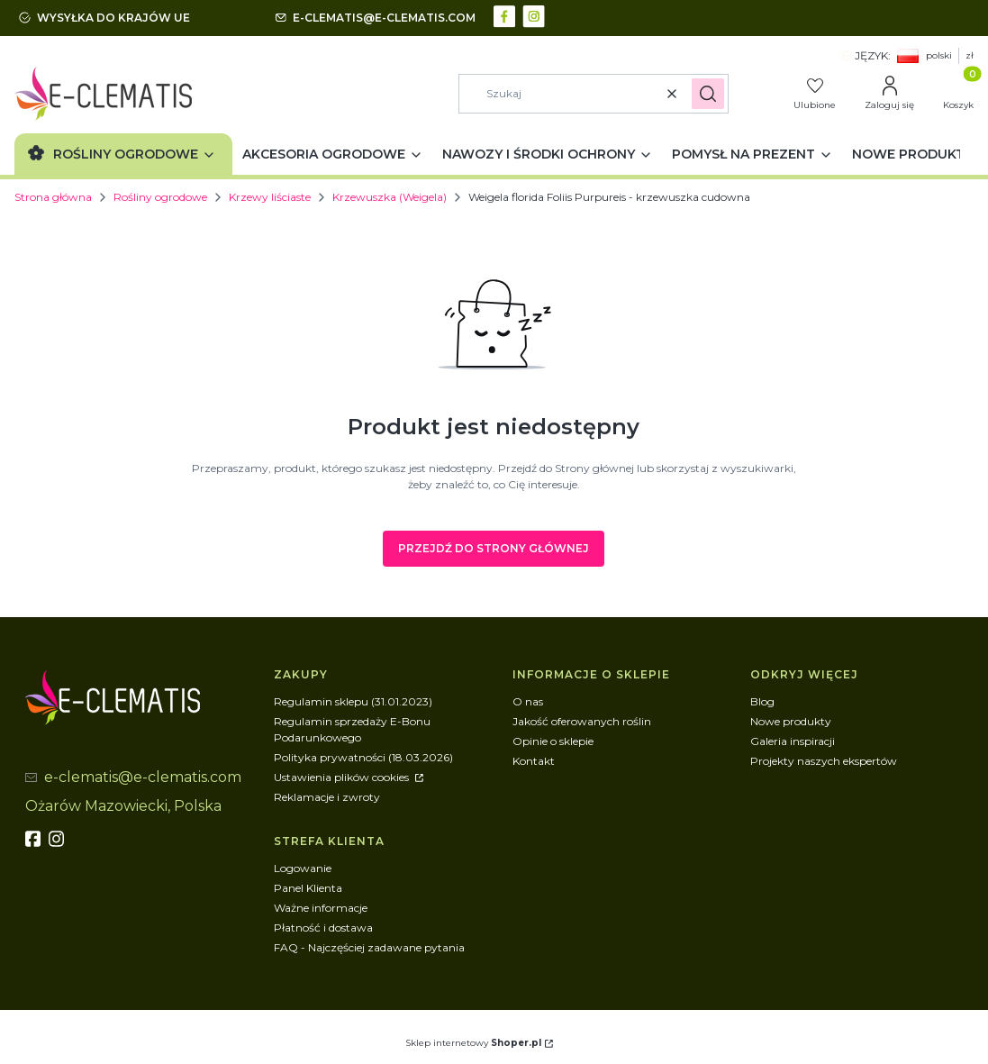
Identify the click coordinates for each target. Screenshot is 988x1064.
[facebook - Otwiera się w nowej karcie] (507, 15)
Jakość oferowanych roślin (581, 721)
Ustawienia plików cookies (343, 777)
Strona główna (53, 197)
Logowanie (302, 868)
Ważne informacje (320, 907)
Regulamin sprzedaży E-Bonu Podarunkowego (352, 729)
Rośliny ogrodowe (160, 197)
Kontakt (533, 761)
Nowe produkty (790, 721)
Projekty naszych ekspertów (823, 761)
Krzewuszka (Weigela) (389, 197)
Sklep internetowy (473, 1043)
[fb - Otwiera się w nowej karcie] (35, 839)
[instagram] (58, 839)
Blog (762, 701)
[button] (708, 93)
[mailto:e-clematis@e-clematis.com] (376, 18)
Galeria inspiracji (792, 741)
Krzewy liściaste (270, 197)
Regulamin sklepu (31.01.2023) (353, 701)
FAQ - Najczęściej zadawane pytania (369, 947)
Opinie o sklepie (553, 741)
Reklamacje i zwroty (327, 797)
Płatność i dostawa (323, 927)
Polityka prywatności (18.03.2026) (363, 757)
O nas (527, 701)
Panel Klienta (308, 888)
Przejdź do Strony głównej (493, 548)
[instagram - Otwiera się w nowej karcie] (535, 15)
